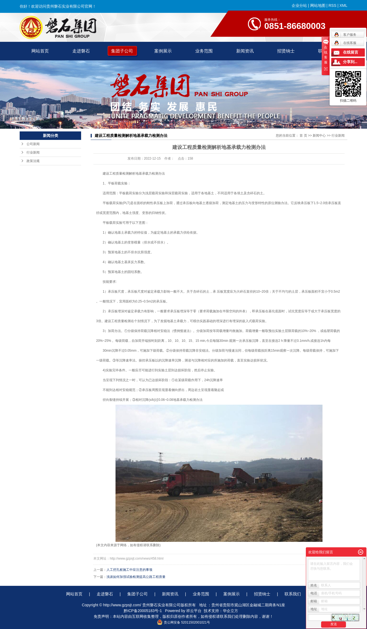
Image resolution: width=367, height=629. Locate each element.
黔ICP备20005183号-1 (143, 611)
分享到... (350, 62)
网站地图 (317, 5)
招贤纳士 (286, 51)
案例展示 (163, 51)
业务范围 (204, 51)
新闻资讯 (245, 51)
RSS (332, 5)
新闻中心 (319, 135)
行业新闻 (33, 152)
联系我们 (293, 594)
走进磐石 (81, 51)
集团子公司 (122, 51)
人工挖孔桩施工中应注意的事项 (129, 570)
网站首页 (40, 51)
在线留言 (350, 52)
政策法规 (33, 161)
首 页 (303, 135)
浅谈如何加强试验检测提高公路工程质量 (135, 577)
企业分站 (299, 5)
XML (343, 5)
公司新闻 (33, 144)
